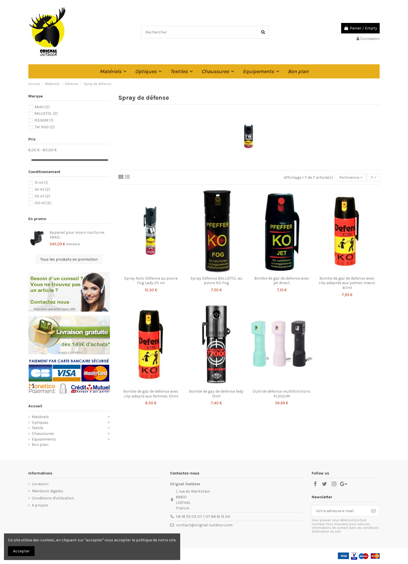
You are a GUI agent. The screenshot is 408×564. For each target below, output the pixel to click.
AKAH (42, 107)
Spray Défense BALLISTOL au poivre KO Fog (216, 281)
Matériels (40, 416)
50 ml (42, 196)
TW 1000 (45, 127)
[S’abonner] (373, 510)
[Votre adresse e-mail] (339, 510)
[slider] (30, 159)
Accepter (21, 551)
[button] (113, 71)
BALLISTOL (46, 113)
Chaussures (43, 433)
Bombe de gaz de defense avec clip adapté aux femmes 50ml (150, 394)
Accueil (35, 406)
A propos (40, 505)
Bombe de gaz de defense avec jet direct (281, 281)
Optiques (40, 422)
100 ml (43, 203)
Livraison (40, 484)
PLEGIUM (44, 120)
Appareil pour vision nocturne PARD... (77, 235)
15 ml (41, 182)
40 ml (42, 189)
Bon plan (40, 444)
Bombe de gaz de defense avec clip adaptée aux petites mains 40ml (347, 283)
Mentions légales (47, 491)
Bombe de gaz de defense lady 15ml (216, 394)
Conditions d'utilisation (53, 498)
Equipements (44, 439)
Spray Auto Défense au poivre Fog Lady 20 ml (151, 281)
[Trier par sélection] (351, 177)
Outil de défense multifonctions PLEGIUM (282, 394)
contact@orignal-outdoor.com (204, 525)
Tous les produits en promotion (69, 259)
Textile (37, 427)
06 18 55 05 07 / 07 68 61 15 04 (203, 516)
